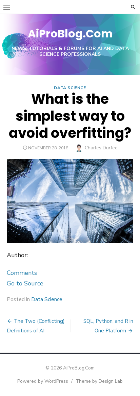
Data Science (70, 87)
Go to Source (25, 283)
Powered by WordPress (42, 381)
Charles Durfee (101, 148)
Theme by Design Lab (99, 381)
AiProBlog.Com (70, 33)
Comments (22, 273)
